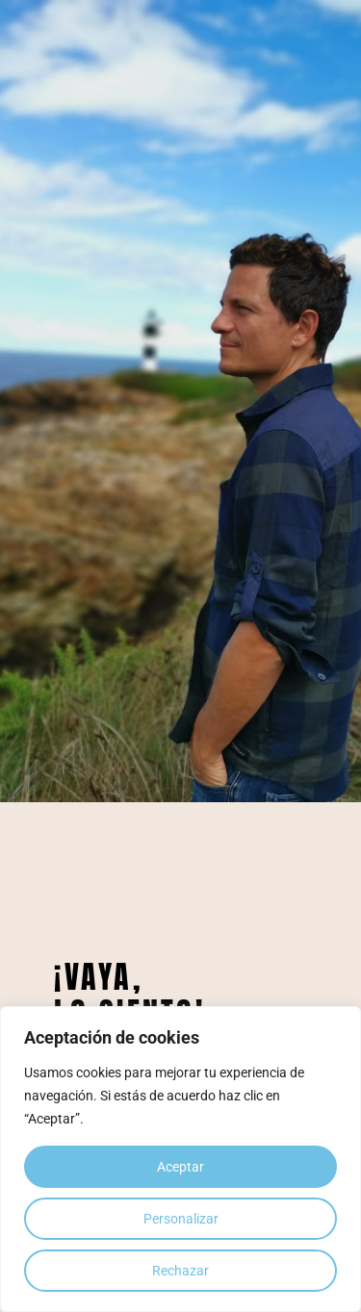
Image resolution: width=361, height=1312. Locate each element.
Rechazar (180, 1270)
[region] (180, 1159)
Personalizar (181, 1218)
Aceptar (180, 1166)
